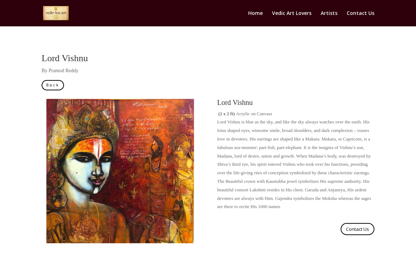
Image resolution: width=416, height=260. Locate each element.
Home (255, 13)
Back (52, 84)
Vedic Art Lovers (291, 13)
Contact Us (360, 13)
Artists (329, 13)
